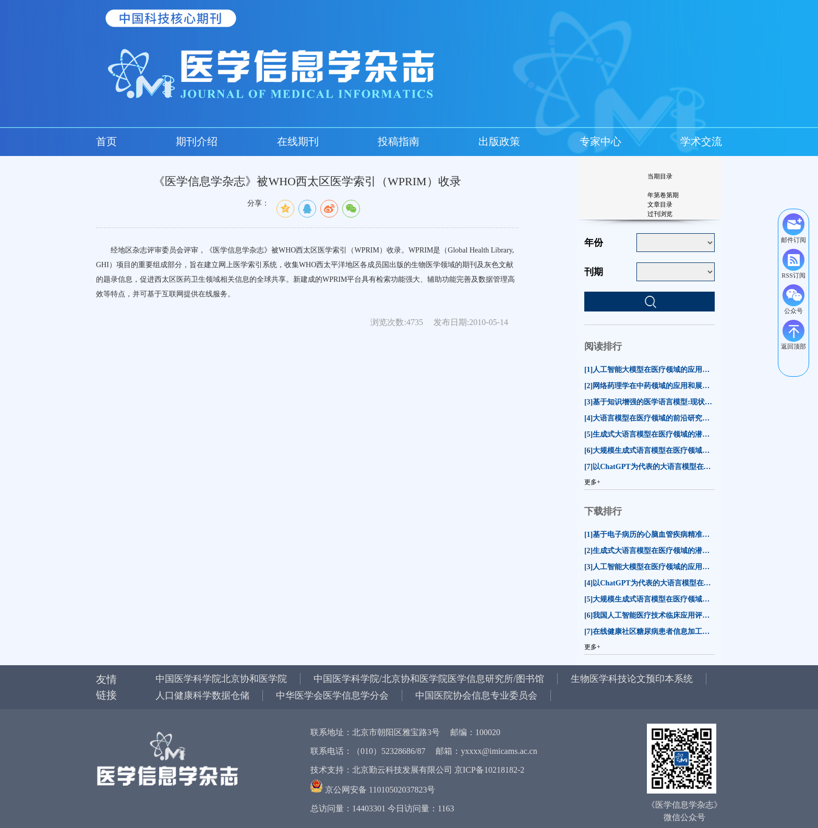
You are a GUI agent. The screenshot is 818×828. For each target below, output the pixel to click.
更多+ (592, 482)
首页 (106, 141)
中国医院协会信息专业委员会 (476, 695)
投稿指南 (398, 141)
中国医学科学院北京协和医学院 (221, 679)
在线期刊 (298, 141)
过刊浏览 (659, 214)
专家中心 (600, 141)
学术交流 (701, 141)
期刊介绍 (197, 141)
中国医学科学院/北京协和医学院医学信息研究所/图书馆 (429, 679)
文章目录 (659, 204)
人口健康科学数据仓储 (202, 695)
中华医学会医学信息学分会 (332, 695)
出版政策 (499, 141)
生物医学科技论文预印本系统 (632, 679)
